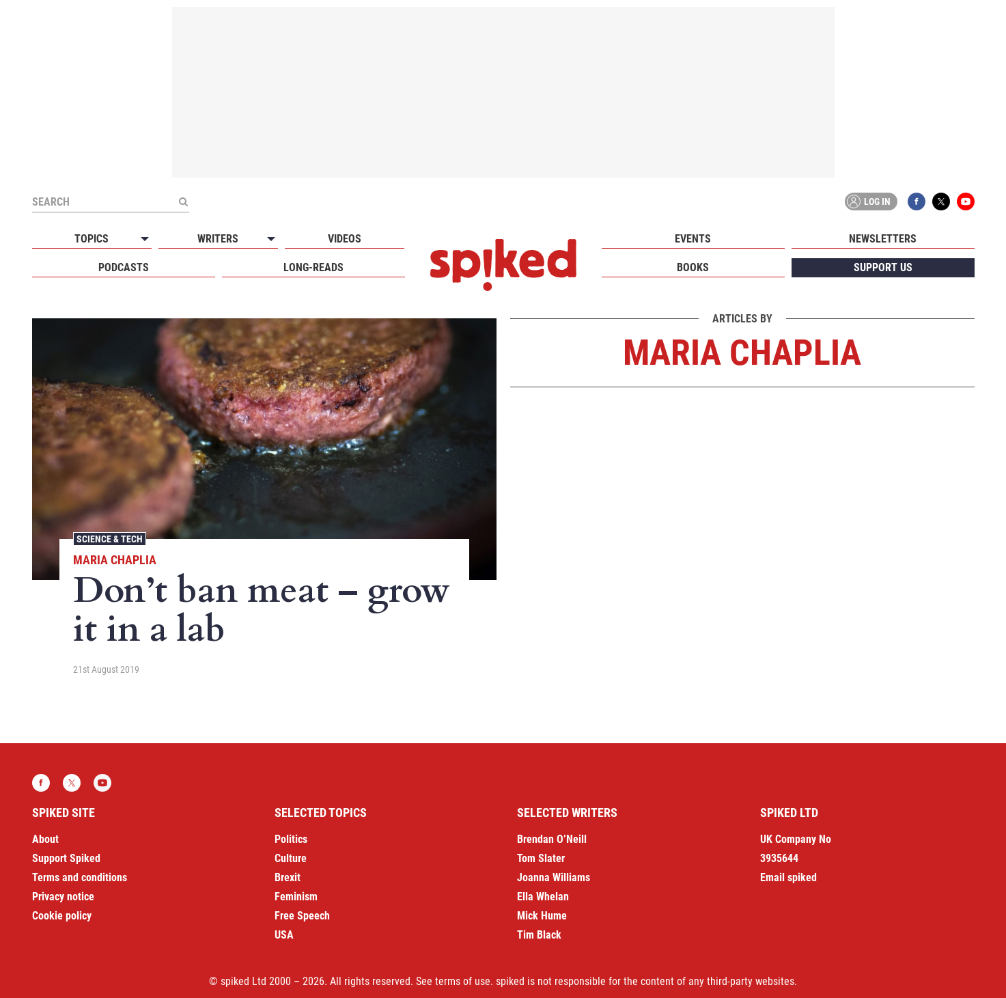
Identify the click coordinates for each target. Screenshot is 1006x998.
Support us (883, 267)
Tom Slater (541, 858)
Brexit (288, 877)
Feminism (296, 896)
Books (693, 267)
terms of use (462, 981)
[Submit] (183, 201)
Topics (91, 238)
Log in (869, 201)
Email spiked (788, 877)
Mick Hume (542, 915)
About (45, 839)
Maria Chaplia (114, 560)
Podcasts (123, 267)
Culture (291, 858)
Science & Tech (109, 538)
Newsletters (883, 238)
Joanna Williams (553, 877)
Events (693, 238)
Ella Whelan (543, 896)
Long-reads (313, 267)
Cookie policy (62, 915)
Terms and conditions (79, 877)
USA (284, 934)
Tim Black (539, 934)
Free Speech (302, 915)
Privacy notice (63, 896)
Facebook (916, 201)
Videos (344, 238)
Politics (291, 839)
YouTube (966, 201)
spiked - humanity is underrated (503, 265)
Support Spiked (66, 858)
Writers (217, 238)
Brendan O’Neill (552, 839)
